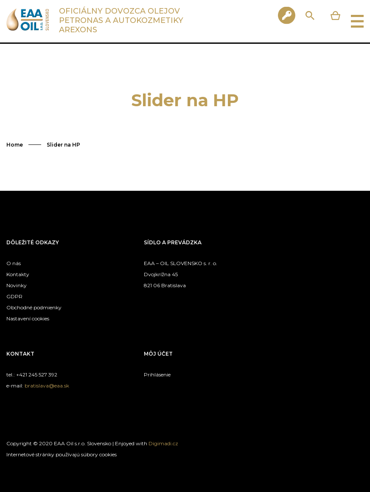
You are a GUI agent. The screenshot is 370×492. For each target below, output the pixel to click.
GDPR (14, 296)
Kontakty (17, 274)
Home (14, 144)
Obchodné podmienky (34, 307)
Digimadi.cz (163, 443)
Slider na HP (63, 144)
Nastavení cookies (27, 318)
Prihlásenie (157, 374)
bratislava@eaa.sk (47, 385)
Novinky (16, 285)
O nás (13, 263)
